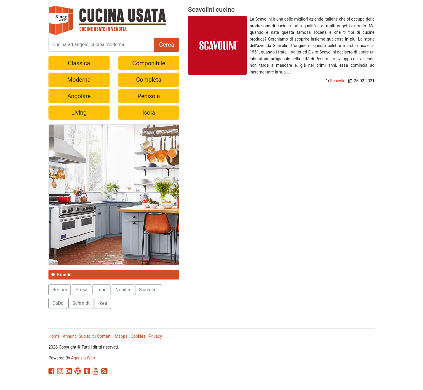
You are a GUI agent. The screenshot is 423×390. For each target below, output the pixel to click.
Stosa (82, 289)
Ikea (102, 303)
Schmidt (81, 303)
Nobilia (122, 289)
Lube (101, 289)
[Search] (101, 45)
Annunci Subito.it (78, 336)
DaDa (57, 303)
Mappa (121, 336)
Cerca (166, 44)
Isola (148, 112)
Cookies (138, 336)
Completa (148, 79)
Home (54, 336)
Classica (79, 63)
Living (79, 112)
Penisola (148, 96)
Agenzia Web (83, 358)
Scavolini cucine (211, 9)
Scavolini (338, 80)
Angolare (79, 96)
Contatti (104, 336)
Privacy (155, 336)
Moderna (78, 79)
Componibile (148, 63)
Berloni (59, 289)
